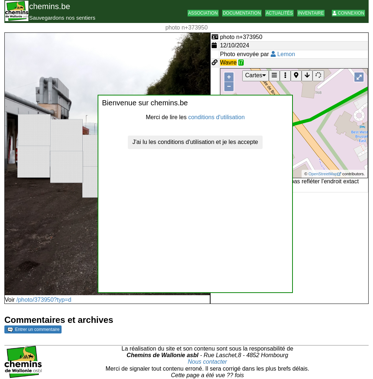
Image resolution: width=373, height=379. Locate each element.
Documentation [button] (242, 13)
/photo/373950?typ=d (43, 300)
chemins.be (49, 6)
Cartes (255, 75)
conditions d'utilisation (216, 117)
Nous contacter (207, 362)
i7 (241, 62)
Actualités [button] (279, 13)
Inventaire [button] (311, 13)
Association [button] (203, 13)
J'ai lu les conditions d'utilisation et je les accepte (195, 142)
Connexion (348, 13)
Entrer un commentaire (33, 329)
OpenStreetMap (323, 174)
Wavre (228, 62)
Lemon (283, 54)
